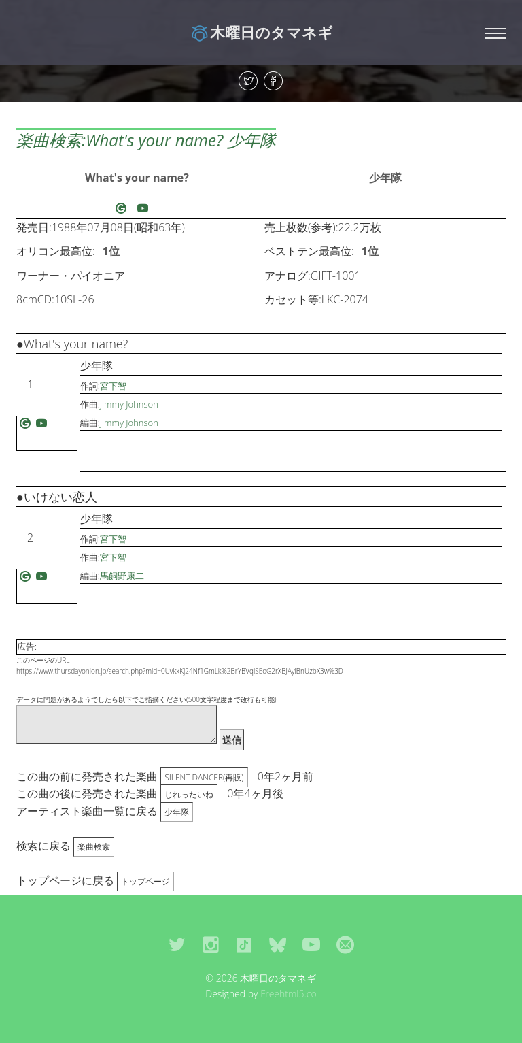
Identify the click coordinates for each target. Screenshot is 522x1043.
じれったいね (188, 794)
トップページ (145, 881)
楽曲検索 (93, 846)
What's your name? (137, 177)
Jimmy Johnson (129, 404)
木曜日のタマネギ (261, 32)
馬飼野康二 (122, 575)
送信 (231, 739)
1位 (111, 251)
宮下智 (113, 386)
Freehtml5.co (288, 993)
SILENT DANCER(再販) (203, 777)
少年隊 (385, 177)
